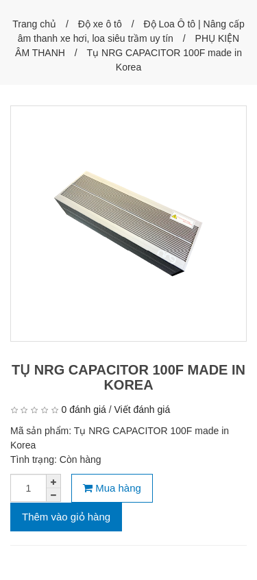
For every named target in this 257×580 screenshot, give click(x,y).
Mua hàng (112, 488)
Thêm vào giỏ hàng (66, 516)
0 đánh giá (83, 409)
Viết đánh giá (142, 409)
